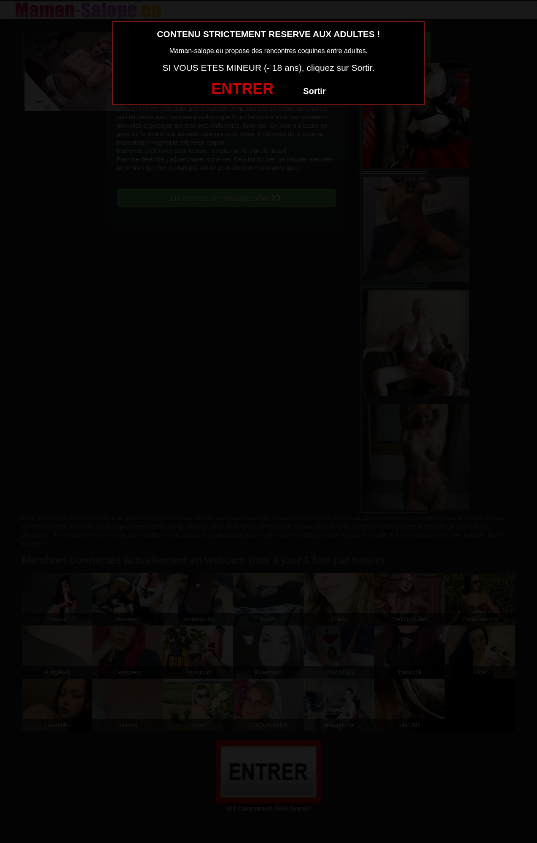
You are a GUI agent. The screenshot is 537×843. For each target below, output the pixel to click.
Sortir (314, 91)
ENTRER (242, 88)
